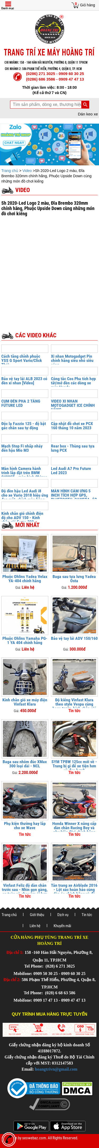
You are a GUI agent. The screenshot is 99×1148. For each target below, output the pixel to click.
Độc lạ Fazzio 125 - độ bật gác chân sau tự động (23, 425)
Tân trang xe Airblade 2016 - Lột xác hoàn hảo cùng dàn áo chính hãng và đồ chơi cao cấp (74, 891)
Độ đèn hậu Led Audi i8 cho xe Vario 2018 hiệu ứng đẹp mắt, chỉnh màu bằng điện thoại (24, 497)
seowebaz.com (34, 1138)
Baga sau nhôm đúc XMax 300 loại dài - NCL (25, 763)
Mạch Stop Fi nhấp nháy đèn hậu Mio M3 (22, 448)
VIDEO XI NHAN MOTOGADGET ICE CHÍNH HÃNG (73, 405)
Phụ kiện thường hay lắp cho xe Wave (25, 825)
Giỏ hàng (87, 5)
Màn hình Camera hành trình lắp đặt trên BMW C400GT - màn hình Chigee (24, 472)
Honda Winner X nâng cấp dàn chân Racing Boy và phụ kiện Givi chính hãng (74, 827)
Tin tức (87, 914)
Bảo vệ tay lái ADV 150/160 (74, 638)
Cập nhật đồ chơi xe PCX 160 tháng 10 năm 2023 (72, 425)
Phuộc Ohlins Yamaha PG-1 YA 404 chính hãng (24, 640)
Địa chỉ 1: (14, 952)
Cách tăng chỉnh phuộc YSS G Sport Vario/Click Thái (21, 360)
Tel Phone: (34, 966)
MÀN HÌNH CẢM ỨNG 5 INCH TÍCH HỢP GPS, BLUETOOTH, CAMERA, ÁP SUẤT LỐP (74, 497)
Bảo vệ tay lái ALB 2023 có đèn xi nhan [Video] (24, 380)
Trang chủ (10, 171)
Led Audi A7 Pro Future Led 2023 (71, 470)
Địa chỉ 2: (12, 979)
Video (27, 171)
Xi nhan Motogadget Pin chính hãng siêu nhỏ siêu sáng (72, 360)
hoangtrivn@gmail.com (56, 1069)
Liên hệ (35, 925)
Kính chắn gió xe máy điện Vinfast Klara (24, 702)
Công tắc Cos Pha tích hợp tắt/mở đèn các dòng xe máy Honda (73, 383)
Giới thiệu (37, 914)
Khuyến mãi (62, 925)
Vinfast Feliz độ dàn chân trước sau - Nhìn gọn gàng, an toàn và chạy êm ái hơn (25, 889)
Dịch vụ (62, 914)
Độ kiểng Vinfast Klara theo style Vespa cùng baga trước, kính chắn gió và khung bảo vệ (74, 706)
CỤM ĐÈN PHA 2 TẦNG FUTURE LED (20, 403)
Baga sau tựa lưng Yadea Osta (74, 578)
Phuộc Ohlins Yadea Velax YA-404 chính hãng (24, 578)
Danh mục (7, 8)
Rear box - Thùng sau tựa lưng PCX (73, 448)
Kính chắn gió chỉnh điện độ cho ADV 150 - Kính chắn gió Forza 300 (22, 517)
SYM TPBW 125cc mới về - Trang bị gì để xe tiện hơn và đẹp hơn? (74, 766)
